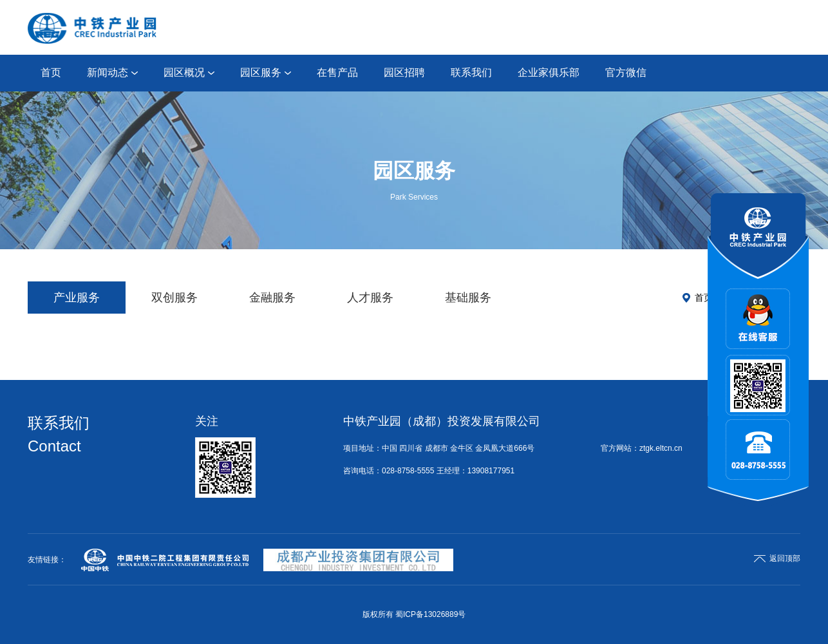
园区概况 (189, 72)
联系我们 (471, 72)
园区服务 (265, 72)
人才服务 (370, 297)
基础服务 (468, 297)
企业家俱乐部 (548, 72)
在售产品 (337, 72)
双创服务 (174, 297)
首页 (51, 72)
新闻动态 (112, 72)
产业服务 (76, 297)
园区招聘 (404, 72)
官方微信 (625, 72)
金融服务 (272, 297)
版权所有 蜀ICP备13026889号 (414, 614)
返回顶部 (777, 558)
